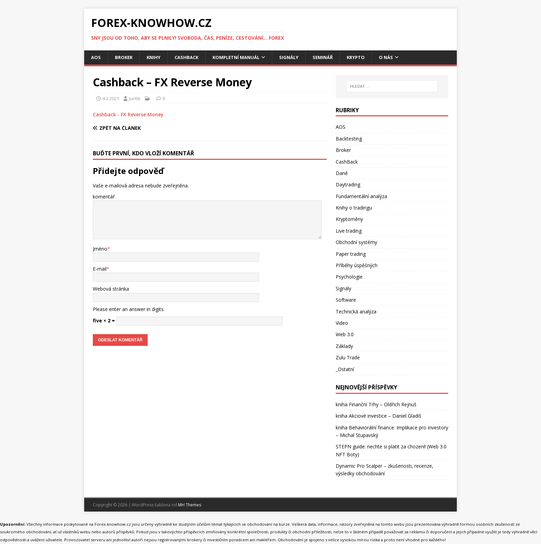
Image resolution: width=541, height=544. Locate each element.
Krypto (368, 57)
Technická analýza (356, 312)
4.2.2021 (110, 99)
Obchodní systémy (356, 243)
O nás (399, 57)
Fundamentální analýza (361, 197)
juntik (134, 99)
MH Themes (189, 505)
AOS (96, 57)
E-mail (100, 269)
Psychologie (349, 277)
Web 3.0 (345, 335)
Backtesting (349, 139)
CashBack (190, 57)
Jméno (100, 249)
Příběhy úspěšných (356, 266)
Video (342, 323)
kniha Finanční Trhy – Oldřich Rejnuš (376, 405)
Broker (124, 57)
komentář (104, 197)
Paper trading (351, 254)
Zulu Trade (348, 358)
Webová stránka (111, 289)
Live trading (349, 231)
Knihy (155, 57)
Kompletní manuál (242, 57)
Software (346, 300)
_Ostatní (345, 369)
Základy (344, 346)
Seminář (333, 57)
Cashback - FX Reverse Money (128, 115)
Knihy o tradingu (354, 208)
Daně (342, 174)
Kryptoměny (349, 219)
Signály (298, 57)
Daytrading (348, 185)
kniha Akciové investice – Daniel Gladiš (378, 416)
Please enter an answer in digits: (129, 310)
